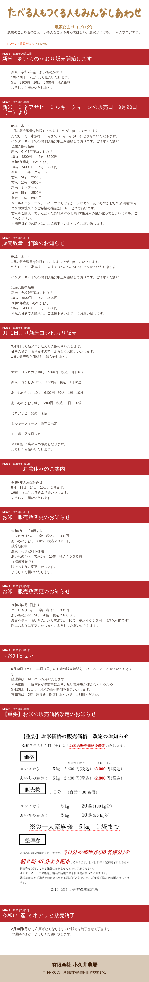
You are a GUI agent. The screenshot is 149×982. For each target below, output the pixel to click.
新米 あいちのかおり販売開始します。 (49, 59)
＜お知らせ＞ (18, 655)
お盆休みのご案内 (33, 469)
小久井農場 (24, 7)
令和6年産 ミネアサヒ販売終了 (38, 915)
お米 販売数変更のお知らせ (36, 517)
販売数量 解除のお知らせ (33, 243)
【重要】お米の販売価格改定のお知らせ (49, 714)
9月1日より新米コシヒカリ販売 (39, 333)
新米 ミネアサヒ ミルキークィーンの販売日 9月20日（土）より (69, 109)
